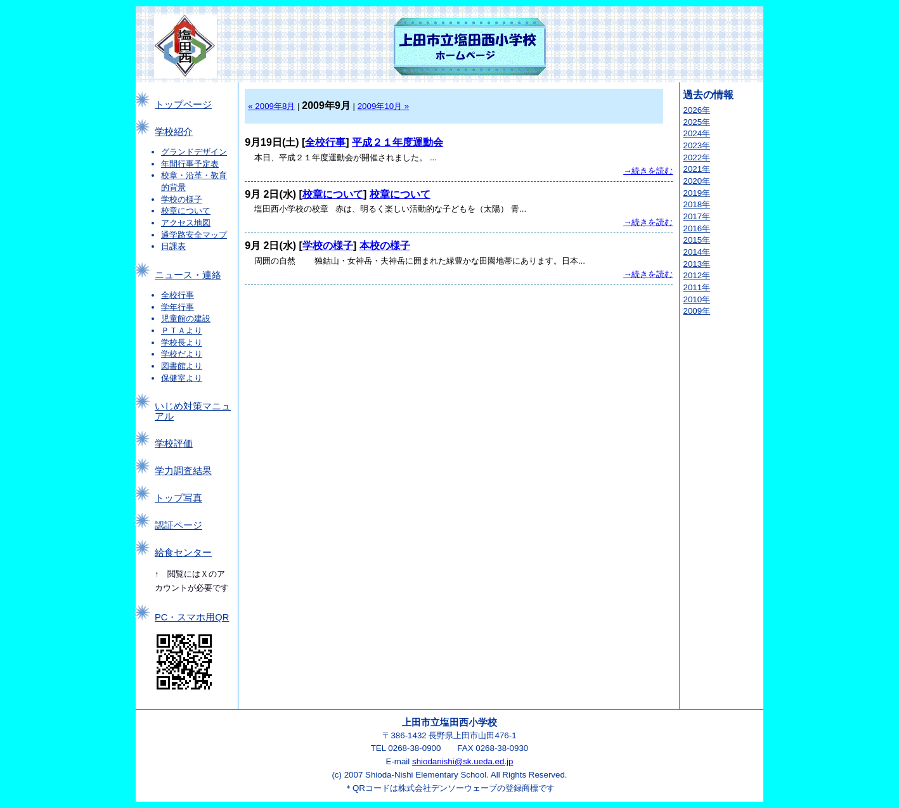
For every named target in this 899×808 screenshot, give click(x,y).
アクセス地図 (185, 223)
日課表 (173, 246)
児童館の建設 (185, 318)
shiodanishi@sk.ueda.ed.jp (463, 761)
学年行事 (177, 307)
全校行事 (177, 295)
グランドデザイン (194, 152)
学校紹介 (174, 132)
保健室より (181, 378)
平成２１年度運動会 (397, 142)
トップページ (183, 104)
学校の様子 (181, 199)
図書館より (181, 366)
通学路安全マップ (194, 235)
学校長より (181, 342)
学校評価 (174, 444)
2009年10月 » (384, 106)
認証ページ (178, 525)
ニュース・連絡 (188, 275)
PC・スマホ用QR (192, 617)
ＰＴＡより (181, 330)
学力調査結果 (183, 471)
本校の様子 (384, 245)
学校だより (181, 354)
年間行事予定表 (190, 164)
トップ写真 (178, 498)
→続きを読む (648, 171)
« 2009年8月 (271, 106)
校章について (185, 210)
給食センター (183, 553)
